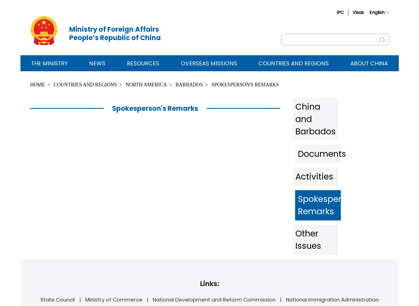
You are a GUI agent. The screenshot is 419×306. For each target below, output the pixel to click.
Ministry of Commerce (113, 229)
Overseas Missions (209, 63)
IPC (340, 12)
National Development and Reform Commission (214, 229)
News (97, 63)
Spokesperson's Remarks (245, 85)
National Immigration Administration (332, 229)
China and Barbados (329, 105)
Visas (358, 12)
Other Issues (317, 178)
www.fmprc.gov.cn (221, 249)
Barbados (189, 85)
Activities (312, 141)
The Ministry (49, 63)
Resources (143, 63)
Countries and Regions (293, 63)
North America (146, 85)
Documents (316, 123)
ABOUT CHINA (369, 63)
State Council (57, 229)
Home (37, 85)
